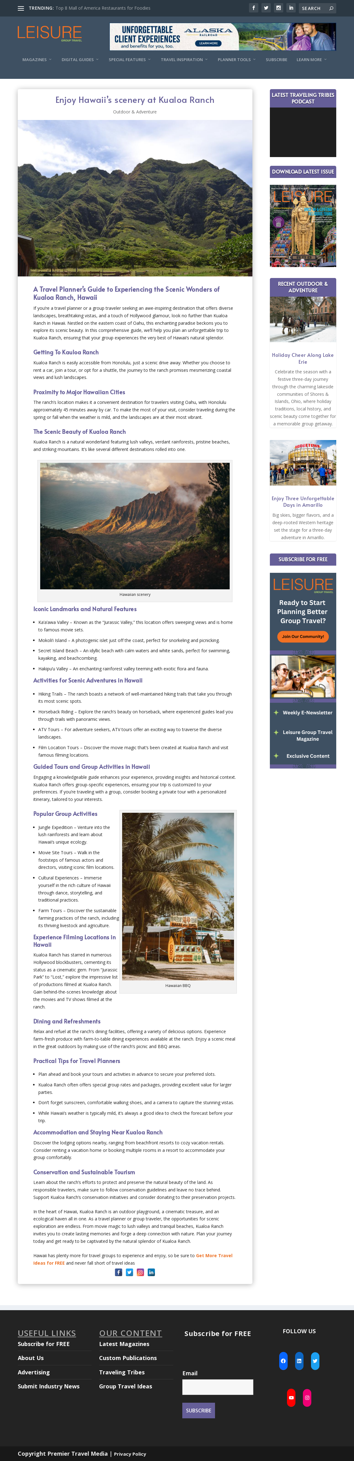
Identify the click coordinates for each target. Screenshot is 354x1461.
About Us (31, 1358)
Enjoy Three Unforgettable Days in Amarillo (303, 501)
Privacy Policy (130, 1454)
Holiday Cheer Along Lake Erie (303, 358)
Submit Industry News (48, 1386)
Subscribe (276, 59)
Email (190, 1373)
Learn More (309, 59)
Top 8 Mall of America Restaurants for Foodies (103, 8)
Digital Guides (78, 59)
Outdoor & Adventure (135, 112)
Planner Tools (234, 59)
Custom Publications (128, 1358)
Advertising (34, 1372)
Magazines (34, 59)
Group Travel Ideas (125, 1386)
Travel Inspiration (182, 59)
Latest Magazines (124, 1344)
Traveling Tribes (122, 1372)
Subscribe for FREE (44, 1344)
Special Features (127, 59)
